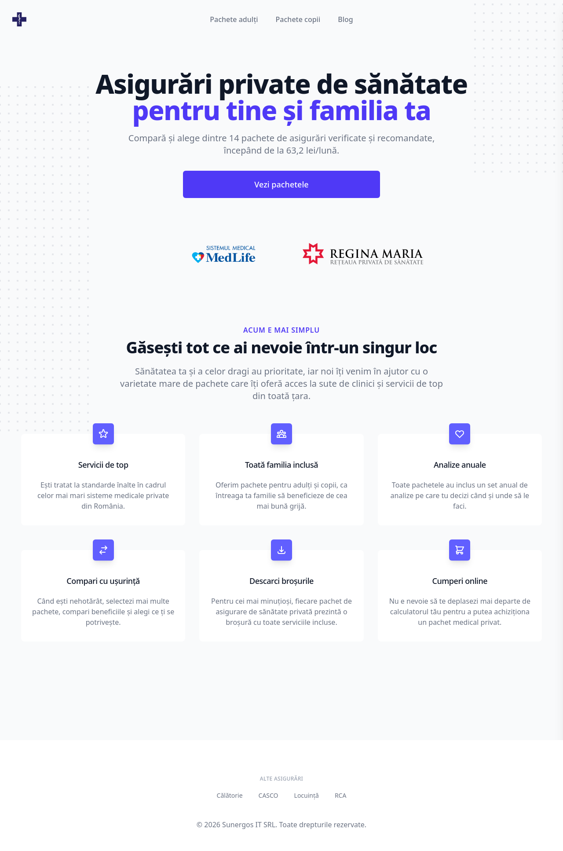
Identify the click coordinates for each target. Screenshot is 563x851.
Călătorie (230, 795)
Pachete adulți (234, 19)
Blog (345, 19)
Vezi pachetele (281, 184)
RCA (341, 795)
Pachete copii (298, 19)
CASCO (268, 795)
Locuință (306, 795)
